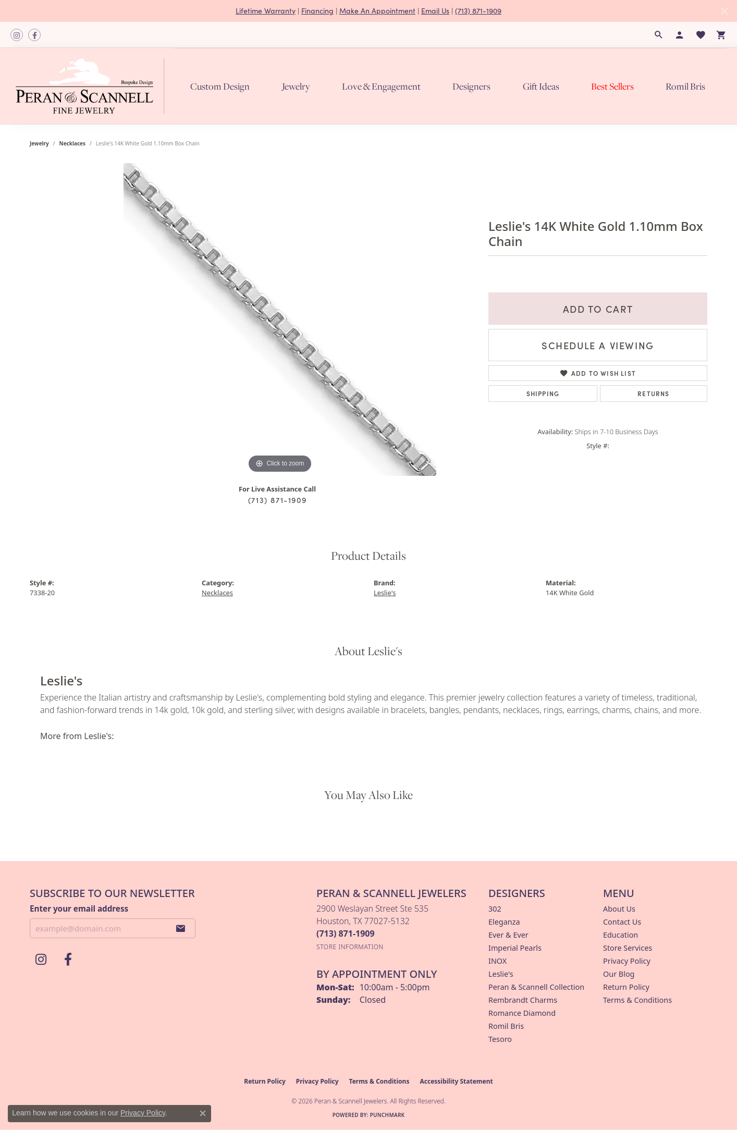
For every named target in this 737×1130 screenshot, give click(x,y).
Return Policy (626, 987)
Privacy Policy (626, 961)
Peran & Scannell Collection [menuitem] (536, 987)
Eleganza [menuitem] (504, 922)
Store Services (627, 948)
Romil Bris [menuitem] (506, 1026)
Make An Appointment (377, 11)
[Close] (724, 11)
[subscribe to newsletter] (181, 928)
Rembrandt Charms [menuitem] (522, 1000)
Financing (317, 11)
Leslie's (385, 592)
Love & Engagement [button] (381, 86)
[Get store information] (350, 946)
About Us (619, 909)
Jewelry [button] (296, 86)
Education (620, 935)
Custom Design (220, 86)
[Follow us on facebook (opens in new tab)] (34, 35)
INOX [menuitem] (497, 961)
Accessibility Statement (456, 1081)
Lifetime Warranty (266, 11)
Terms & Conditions (637, 1000)
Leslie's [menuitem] (500, 974)
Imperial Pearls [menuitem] (515, 948)
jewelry (39, 143)
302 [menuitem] (494, 909)
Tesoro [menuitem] (500, 1039)
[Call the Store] (345, 933)
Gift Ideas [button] (541, 86)
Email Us (435, 11)
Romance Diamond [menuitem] (522, 1013)
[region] (280, 319)
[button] (659, 35)
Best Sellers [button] (612, 86)
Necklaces (72, 143)
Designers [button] (471, 86)
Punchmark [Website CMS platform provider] (387, 1115)
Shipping (543, 393)
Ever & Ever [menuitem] (508, 935)
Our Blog (618, 974)
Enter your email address (79, 908)
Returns (653, 393)
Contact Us (622, 922)
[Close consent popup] (203, 1113)
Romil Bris (685, 86)
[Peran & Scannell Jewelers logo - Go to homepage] (92, 86)
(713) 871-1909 (478, 11)
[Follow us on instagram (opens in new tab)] (16, 35)
